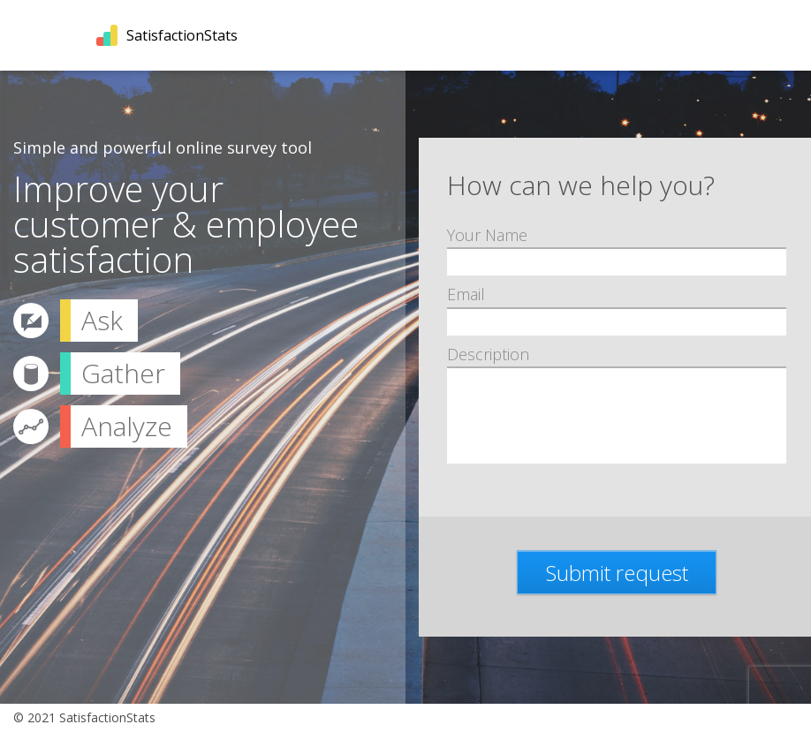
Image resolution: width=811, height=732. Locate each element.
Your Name (487, 235)
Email (466, 294)
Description (488, 354)
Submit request (617, 572)
